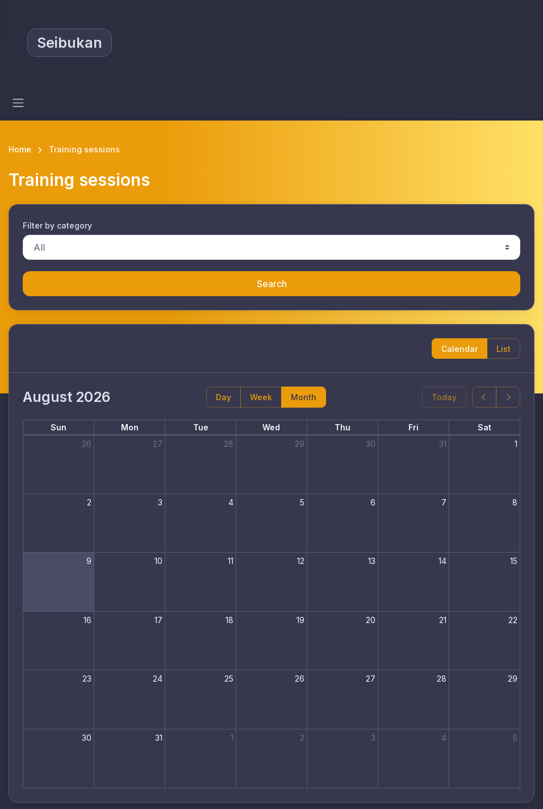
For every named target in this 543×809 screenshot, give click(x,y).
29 (299, 444)
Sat (484, 427)
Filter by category (57, 225)
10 (158, 561)
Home (20, 149)
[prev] (484, 397)
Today (444, 397)
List (503, 349)
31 (442, 444)
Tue (200, 427)
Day (223, 397)
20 (370, 620)
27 (157, 444)
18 (229, 620)
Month (303, 397)
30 (370, 444)
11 (230, 561)
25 (228, 678)
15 (513, 561)
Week (261, 397)
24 (157, 678)
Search (272, 283)
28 (228, 444)
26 (86, 444)
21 (442, 620)
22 (512, 620)
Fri (413, 427)
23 (86, 678)
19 (300, 620)
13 (371, 561)
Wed (271, 427)
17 (158, 620)
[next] (508, 397)
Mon (130, 427)
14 (442, 561)
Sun (58, 427)
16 (87, 620)
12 (300, 561)
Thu (342, 427)
